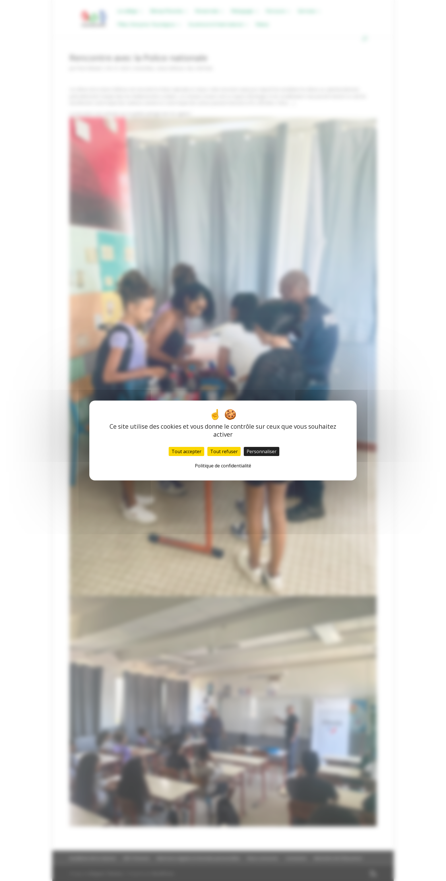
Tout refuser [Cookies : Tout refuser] (224, 451)
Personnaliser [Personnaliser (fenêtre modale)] (261, 451)
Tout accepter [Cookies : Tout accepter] (186, 451)
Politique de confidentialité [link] (223, 466)
